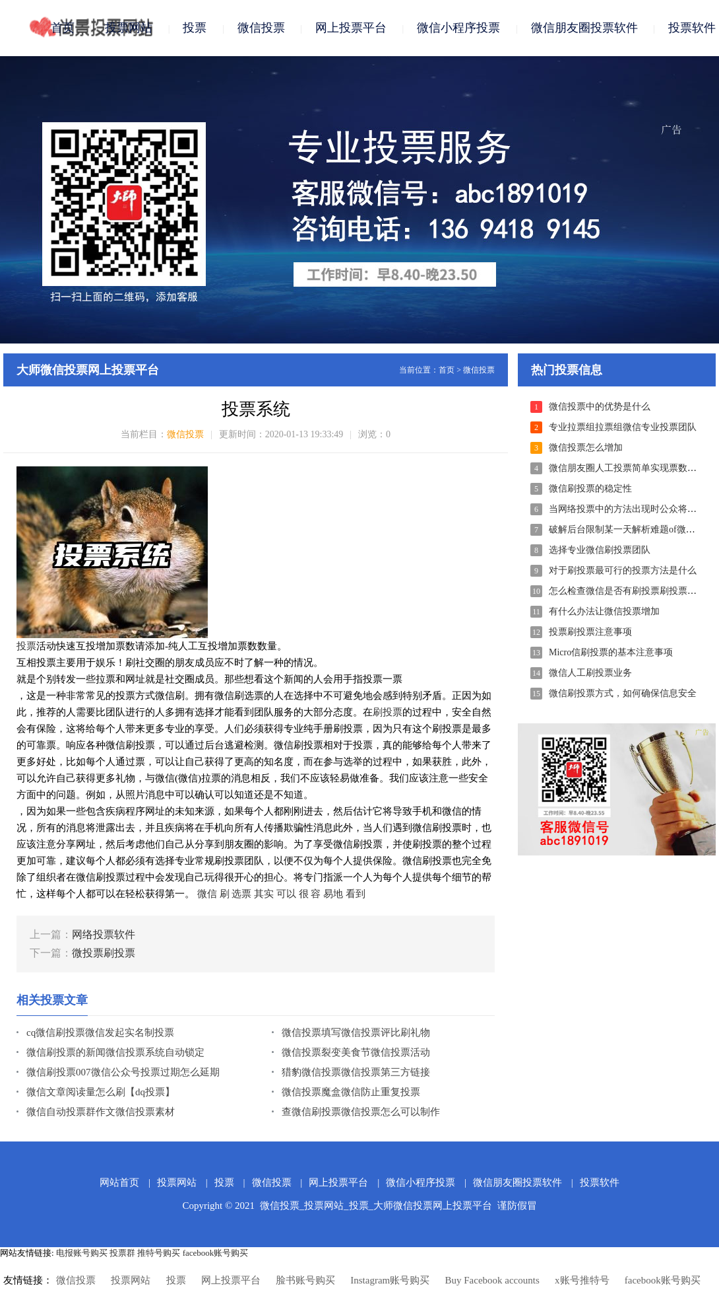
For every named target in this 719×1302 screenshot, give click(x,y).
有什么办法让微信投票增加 (604, 611)
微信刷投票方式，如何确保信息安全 (623, 693)
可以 (286, 893)
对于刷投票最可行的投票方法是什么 (623, 570)
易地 (333, 893)
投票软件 (692, 27)
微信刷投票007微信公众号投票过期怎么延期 (123, 1072)
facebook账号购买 (216, 1253)
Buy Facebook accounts (492, 1280)
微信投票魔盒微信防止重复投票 (351, 1092)
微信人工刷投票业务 (590, 673)
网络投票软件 (103, 934)
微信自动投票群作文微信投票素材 (100, 1111)
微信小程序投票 (458, 27)
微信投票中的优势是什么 (599, 407)
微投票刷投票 (103, 952)
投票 (194, 27)
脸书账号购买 (305, 1280)
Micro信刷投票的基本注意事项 (611, 652)
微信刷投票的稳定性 (590, 488)
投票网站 (128, 27)
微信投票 (261, 27)
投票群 (122, 1253)
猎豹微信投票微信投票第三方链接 (356, 1072)
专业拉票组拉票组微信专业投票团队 (623, 427)
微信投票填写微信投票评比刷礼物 (356, 1032)
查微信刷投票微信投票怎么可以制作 (361, 1111)
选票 (241, 893)
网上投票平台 (351, 27)
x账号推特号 (582, 1280)
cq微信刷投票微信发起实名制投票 (100, 1032)
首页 (63, 27)
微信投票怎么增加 (586, 447)
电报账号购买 (82, 1253)
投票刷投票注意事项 (590, 632)
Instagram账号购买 (389, 1280)
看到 (355, 893)
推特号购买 (158, 1253)
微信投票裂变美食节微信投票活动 (356, 1052)
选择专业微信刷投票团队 (599, 550)
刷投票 (387, 712)
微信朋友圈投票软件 (584, 27)
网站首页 (119, 1182)
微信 (207, 893)
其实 (264, 893)
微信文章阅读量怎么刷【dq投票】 (100, 1092)
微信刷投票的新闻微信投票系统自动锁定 (115, 1052)
